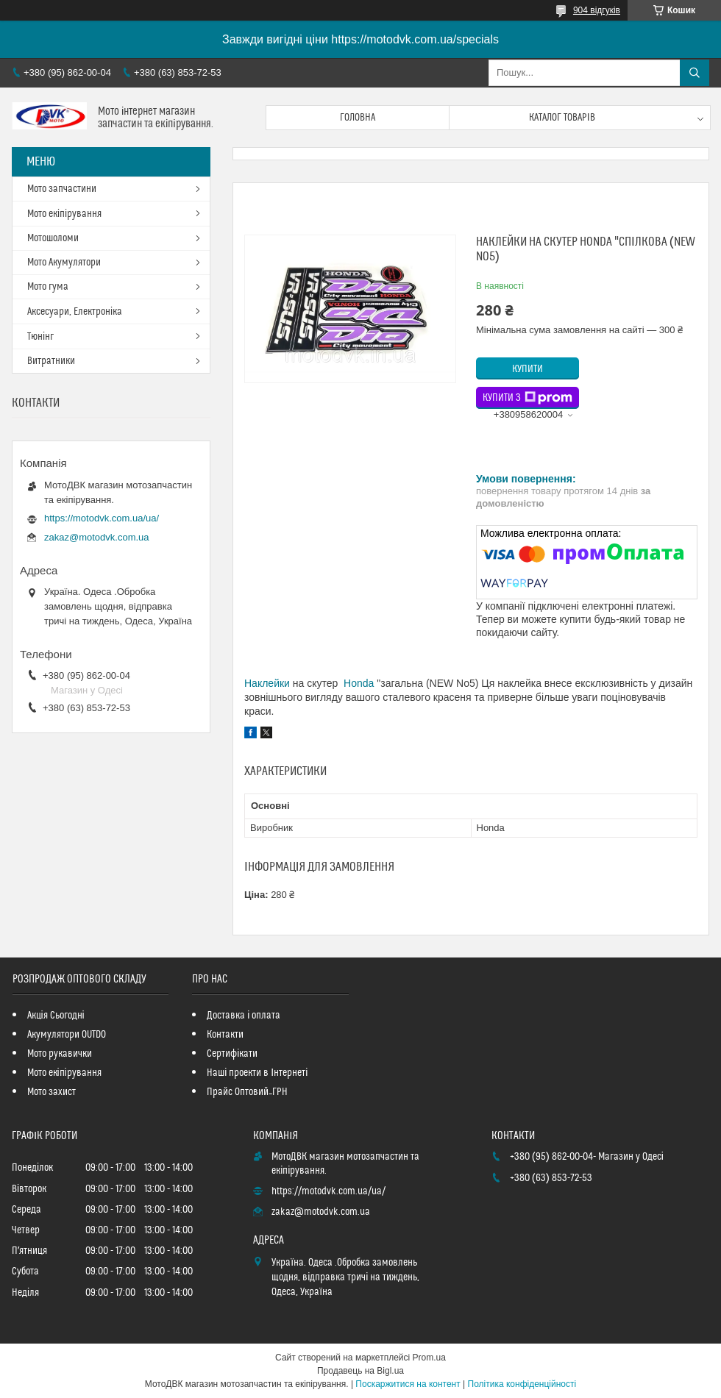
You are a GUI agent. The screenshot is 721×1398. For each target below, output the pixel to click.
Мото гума (47, 287)
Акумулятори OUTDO (66, 1035)
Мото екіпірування (64, 214)
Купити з (527, 397)
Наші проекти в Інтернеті (257, 1073)
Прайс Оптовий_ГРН (247, 1092)
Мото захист (51, 1092)
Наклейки (267, 683)
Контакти (225, 1035)
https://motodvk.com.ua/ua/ (101, 518)
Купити (527, 369)
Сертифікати (232, 1054)
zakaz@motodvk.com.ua (96, 537)
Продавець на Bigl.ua (360, 1371)
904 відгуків (596, 10)
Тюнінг (40, 337)
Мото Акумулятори (64, 262)
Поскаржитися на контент (407, 1384)
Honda (359, 683)
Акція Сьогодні (56, 1015)
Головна (357, 118)
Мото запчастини (61, 189)
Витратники (51, 361)
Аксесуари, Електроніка (74, 312)
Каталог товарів (562, 118)
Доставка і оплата (243, 1015)
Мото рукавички (59, 1054)
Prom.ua (429, 1357)
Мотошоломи (53, 238)
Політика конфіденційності (522, 1384)
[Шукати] (694, 73)
